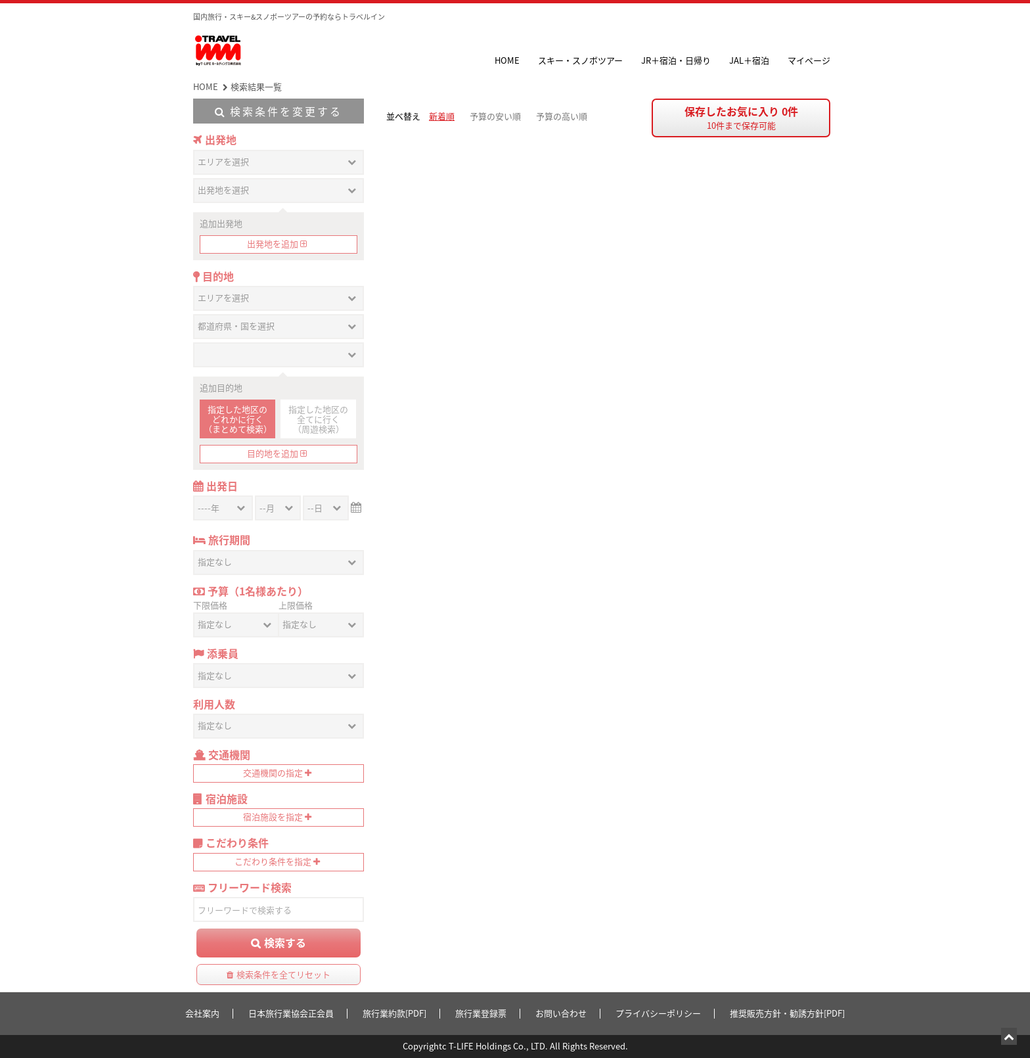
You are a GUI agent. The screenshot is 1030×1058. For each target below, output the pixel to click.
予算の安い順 (495, 116)
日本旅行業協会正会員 (291, 1013)
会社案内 (202, 1013)
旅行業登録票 (480, 1013)
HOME (507, 60)
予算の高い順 (561, 116)
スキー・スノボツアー (580, 60)
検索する (285, 942)
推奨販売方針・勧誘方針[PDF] (787, 1013)
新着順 (442, 116)
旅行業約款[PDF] (394, 1013)
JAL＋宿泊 (749, 60)
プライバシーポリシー (658, 1013)
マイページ (809, 60)
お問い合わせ (561, 1013)
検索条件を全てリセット (283, 974)
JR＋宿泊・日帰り (676, 60)
